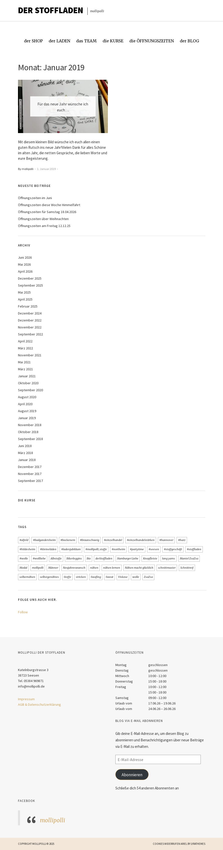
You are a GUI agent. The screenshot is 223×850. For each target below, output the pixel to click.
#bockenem (67, 540)
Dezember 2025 (29, 278)
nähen (94, 567)
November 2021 (29, 355)
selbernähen (27, 577)
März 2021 (25, 369)
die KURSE (113, 40)
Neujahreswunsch (74, 567)
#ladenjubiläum (71, 549)
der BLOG (189, 40)
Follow (23, 612)
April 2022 (25, 341)
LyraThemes (198, 844)
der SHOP (33, 40)
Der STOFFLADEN (50, 10)
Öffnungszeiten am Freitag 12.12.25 (44, 226)
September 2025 (30, 285)
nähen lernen (111, 567)
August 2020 (27, 397)
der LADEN (59, 40)
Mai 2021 (24, 362)
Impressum (26, 699)
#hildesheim (27, 549)
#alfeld (23, 540)
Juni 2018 (25, 446)
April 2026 (25, 271)
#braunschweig (89, 540)
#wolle (23, 558)
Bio (89, 558)
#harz (182, 540)
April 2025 (25, 299)
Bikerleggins (74, 558)
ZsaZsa (148, 577)
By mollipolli (25, 169)
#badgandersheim (44, 540)
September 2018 (30, 439)
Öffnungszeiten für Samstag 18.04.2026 (47, 212)
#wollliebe (39, 558)
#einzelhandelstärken (141, 540)
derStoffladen (103, 558)
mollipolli (37, 567)
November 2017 (29, 473)
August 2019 (27, 411)
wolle (135, 577)
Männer (53, 567)
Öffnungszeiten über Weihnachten (43, 219)
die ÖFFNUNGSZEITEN (151, 40)
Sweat (109, 577)
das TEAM (86, 40)
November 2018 (29, 425)
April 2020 (25, 404)
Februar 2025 (27, 306)
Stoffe (67, 577)
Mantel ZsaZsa (189, 558)
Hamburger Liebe (127, 558)
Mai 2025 (24, 292)
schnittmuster (167, 567)
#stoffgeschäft (173, 549)
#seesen (154, 549)
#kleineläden (48, 549)
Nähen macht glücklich (139, 567)
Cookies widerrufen (166, 844)
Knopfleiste (150, 558)
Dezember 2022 (29, 320)
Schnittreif (187, 567)
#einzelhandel (113, 540)
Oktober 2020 (28, 383)
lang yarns (168, 558)
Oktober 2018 (28, 432)
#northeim (118, 549)
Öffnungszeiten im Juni (35, 198)
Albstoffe (56, 558)
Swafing (96, 577)
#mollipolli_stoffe (96, 549)
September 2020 (30, 390)
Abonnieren (132, 774)
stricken (81, 577)
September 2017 (30, 480)
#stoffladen (194, 549)
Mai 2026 (24, 264)
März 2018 (25, 453)
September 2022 (30, 334)
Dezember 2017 (29, 466)
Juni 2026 (25, 257)
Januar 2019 (27, 418)
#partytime (137, 549)
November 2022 (29, 327)
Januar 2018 (27, 460)
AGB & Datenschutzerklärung (39, 704)
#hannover (166, 540)
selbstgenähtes (49, 577)
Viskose (123, 577)
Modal (23, 567)
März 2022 (25, 348)
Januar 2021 (27, 376)
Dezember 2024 (29, 313)
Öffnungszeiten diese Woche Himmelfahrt (49, 205)
